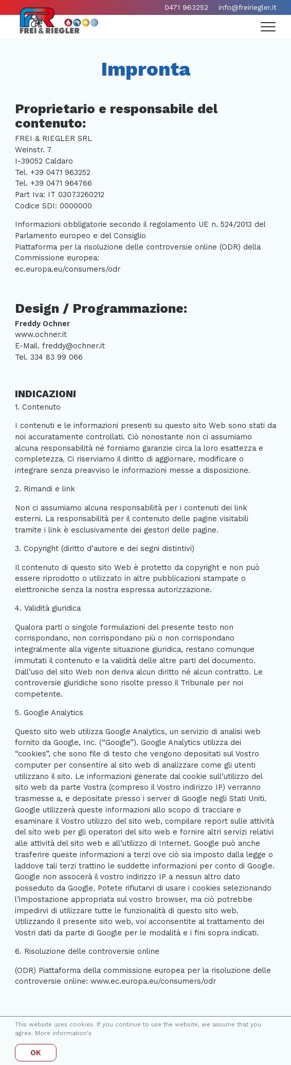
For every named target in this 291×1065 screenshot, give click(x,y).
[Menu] (268, 27)
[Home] (59, 20)
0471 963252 (186, 7)
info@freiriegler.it (248, 7)
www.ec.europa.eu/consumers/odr (153, 981)
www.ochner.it (41, 334)
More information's (63, 1033)
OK (35, 1053)
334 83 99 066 (56, 357)
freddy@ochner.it (73, 346)
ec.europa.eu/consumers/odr (67, 269)
